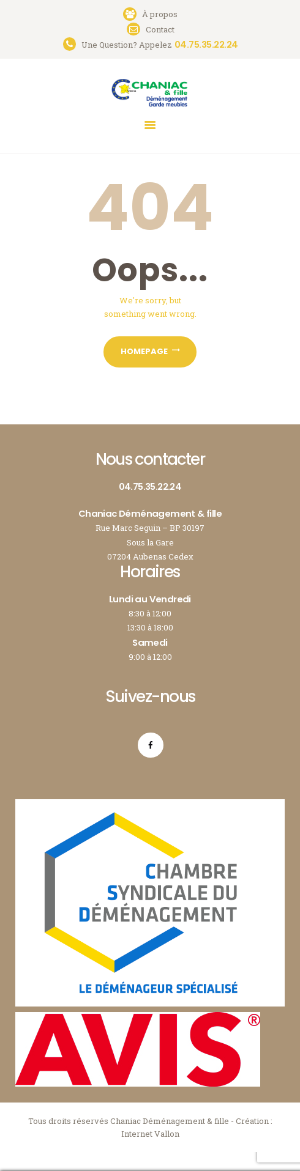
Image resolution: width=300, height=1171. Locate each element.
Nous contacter (150, 459)
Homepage (144, 351)
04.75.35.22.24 (150, 486)
